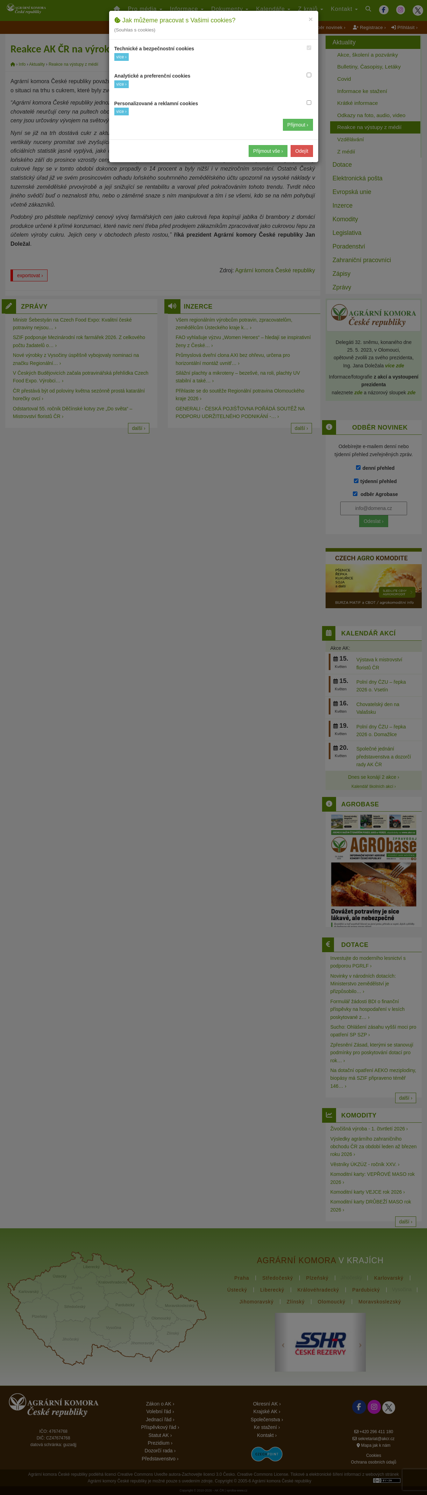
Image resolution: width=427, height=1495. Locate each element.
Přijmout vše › (268, 151)
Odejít (301, 151)
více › (121, 57)
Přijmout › (297, 125)
